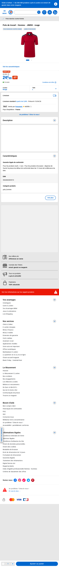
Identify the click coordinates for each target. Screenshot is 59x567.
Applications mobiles (10, 344)
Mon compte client (9, 406)
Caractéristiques (29, 156)
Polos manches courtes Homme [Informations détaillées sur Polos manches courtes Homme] (15, 18)
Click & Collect (8, 324)
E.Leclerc (10, 352)
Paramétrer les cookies (1, 435)
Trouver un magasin (10, 395)
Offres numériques (9, 349)
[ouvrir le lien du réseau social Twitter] (28, 480)
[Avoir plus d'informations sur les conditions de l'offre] (49, 82)
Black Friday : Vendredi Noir (12, 360)
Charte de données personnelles (14, 444)
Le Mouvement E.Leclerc (11, 373)
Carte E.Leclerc (8, 306)
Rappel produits (8, 466)
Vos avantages (29, 300)
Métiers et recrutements (11, 384)
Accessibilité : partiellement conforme (16, 425)
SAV (4, 414)
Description (29, 120)
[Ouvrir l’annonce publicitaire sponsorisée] (29, 138)
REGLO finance (8, 330)
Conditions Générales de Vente (13, 436)
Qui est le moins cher (10, 390)
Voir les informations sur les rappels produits (18, 292)
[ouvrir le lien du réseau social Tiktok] (24, 480)
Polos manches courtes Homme (12, 29)
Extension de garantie (10, 335)
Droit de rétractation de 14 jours (14, 452)
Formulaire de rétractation (12, 455)
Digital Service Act (9, 463)
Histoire (5, 371)
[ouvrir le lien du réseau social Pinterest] (32, 480)
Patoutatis (18, 106)
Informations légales (29, 432)
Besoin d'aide (29, 403)
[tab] (27, 60)
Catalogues (7, 303)
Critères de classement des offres (14, 471)
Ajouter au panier (37, 564)
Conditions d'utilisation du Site (13, 441)
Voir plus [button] (50, 198)
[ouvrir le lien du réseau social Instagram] (19, 480)
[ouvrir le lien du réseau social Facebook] (15, 480)
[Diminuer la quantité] (3, 564)
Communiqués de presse (11, 393)
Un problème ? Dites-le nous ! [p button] (29, 114)
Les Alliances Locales (10, 382)
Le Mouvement (29, 367)
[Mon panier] (55, 12)
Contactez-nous (8, 417)
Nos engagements (9, 379)
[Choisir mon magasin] (44, 12)
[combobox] (27, 12)
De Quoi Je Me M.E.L (10, 387)
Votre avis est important (11, 346)
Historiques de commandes (12, 409)
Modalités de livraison (10, 449)
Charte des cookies (9, 447)
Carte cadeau (7, 338)
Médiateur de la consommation (13, 420)
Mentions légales (8, 438)
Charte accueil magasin (11, 357)
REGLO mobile (8, 332)
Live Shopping (8, 314)
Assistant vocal (8, 341)
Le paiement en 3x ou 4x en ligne (14, 355)
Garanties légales (9, 458)
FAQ (4, 411)
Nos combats (7, 376)
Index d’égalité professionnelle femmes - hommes (20, 469)
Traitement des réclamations (13, 460)
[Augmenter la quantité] (13, 564)
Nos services (29, 321)
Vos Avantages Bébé (10, 308)
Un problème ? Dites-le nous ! (13, 422)
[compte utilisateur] (50, 12)
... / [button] (3, 18)
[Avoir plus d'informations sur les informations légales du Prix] (8, 74)
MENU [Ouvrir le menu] (4, 12)
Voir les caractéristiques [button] (11, 66)
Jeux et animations (9, 311)
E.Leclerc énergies (9, 327)
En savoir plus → (15, 491)
